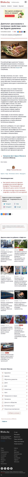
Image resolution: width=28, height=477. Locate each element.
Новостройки (18, 444)
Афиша (2, 457)
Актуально (17, 240)
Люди (2, 448)
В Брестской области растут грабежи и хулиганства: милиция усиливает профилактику (20, 306)
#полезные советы (14, 173)
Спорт (2, 461)
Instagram (7, 207)
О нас (16, 432)
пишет (18, 67)
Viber (16, 204)
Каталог (9, 6)
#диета (3, 173)
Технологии (4, 463)
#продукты (22, 173)
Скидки (15, 6)
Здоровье (6, 373)
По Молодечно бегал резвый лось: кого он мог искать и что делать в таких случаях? (7, 330)
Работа (16, 448)
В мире (16, 456)
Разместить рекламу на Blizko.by (8, 418)
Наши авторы (18, 439)
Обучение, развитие (9, 379)
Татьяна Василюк (16, 170)
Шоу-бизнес (17, 457)
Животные (6, 389)
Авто (4, 392)
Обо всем (16, 461)
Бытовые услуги (8, 406)
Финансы (3, 459)
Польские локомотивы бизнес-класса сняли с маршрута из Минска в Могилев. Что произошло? (7, 358)
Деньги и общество (9, 402)
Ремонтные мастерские (10, 409)
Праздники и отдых (9, 396)
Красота (5, 376)
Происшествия (18, 454)
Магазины (6, 399)
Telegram (7, 204)
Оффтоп (4, 240)
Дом (4, 386)
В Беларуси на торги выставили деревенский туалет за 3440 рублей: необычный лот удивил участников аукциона (6, 256)
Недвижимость (5, 452)
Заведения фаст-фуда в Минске (14, 156)
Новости (3, 6)
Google (17, 207)
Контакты (3, 440)
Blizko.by (3, 472)
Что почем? (4, 454)
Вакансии (17, 437)
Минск (2, 450)
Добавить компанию (14, 413)
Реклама (16, 434)
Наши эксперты (19, 441)
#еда (6, 173)
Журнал (21, 6)
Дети (5, 383)
